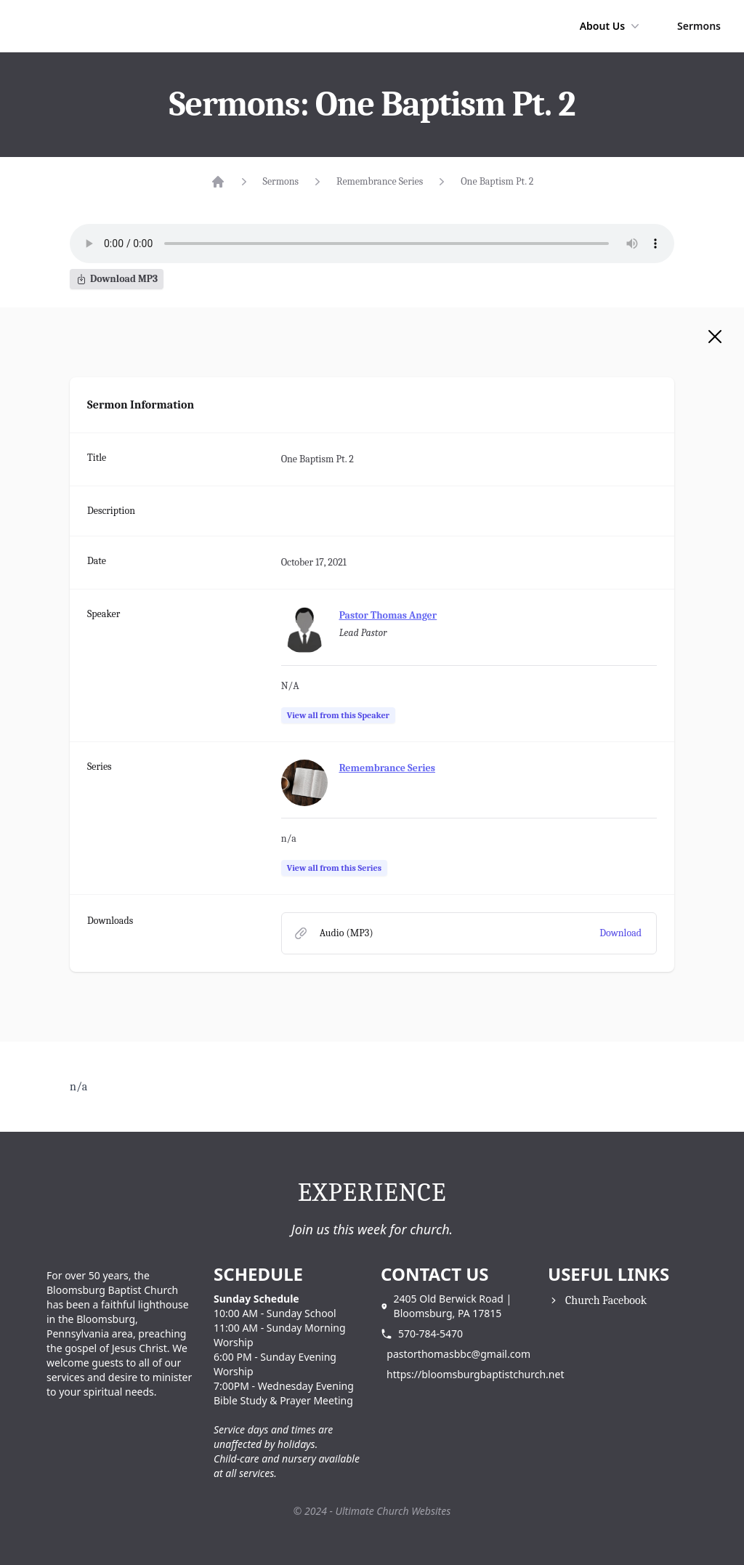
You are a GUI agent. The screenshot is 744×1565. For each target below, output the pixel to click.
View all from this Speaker (338, 715)
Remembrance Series (379, 181)
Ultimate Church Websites (393, 1511)
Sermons (699, 26)
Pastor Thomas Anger (388, 615)
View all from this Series (334, 868)
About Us (611, 26)
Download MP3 (117, 279)
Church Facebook (606, 1300)
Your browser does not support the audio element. (372, 243)
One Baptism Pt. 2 (497, 181)
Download (620, 933)
